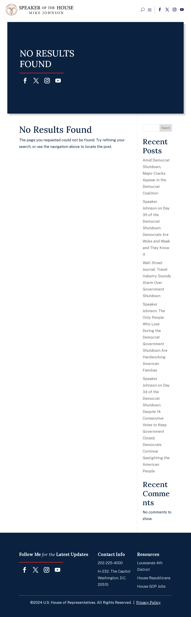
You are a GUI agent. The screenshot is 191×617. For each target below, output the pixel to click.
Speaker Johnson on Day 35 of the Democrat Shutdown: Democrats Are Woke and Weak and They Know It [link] (156, 228)
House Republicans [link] (146, 577)
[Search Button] (143, 10)
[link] (39, 10)
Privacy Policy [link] (142, 599)
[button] (150, 10)
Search (166, 127)
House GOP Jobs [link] (144, 585)
